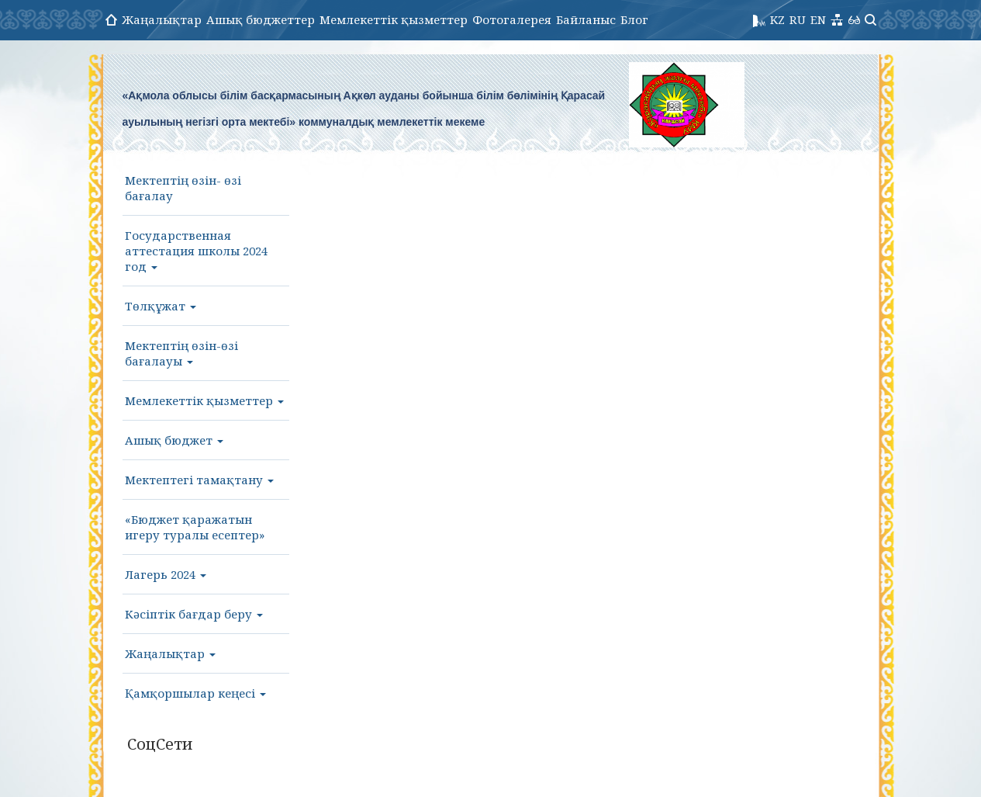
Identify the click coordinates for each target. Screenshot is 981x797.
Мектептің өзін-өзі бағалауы (181, 353)
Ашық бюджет (174, 440)
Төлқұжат (160, 306)
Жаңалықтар (162, 19)
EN (818, 19)
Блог (634, 19)
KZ (777, 19)
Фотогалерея (511, 19)
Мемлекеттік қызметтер (394, 19)
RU (797, 19)
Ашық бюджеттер (260, 19)
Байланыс (586, 19)
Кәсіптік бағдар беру (194, 614)
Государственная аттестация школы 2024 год (196, 250)
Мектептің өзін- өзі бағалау (183, 187)
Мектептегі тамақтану (199, 479)
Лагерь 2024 (165, 574)
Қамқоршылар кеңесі (195, 693)
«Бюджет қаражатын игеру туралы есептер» (194, 526)
